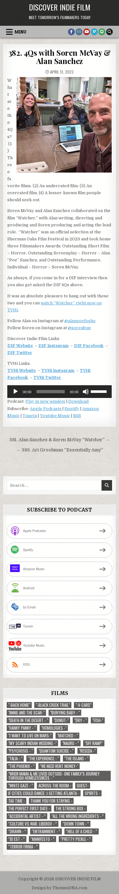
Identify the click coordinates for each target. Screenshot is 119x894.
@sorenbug (79, 327)
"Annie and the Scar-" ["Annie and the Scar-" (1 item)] (26, 713)
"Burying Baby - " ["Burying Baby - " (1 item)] (65, 713)
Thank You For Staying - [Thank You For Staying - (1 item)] (51, 801)
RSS (77, 415)
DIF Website (20, 345)
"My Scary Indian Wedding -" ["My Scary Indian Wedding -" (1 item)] (32, 743)
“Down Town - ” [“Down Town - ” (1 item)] (76, 824)
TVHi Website (21, 370)
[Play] (15, 391)
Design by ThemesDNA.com (59, 888)
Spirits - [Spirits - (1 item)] (92, 793)
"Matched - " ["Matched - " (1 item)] (67, 736)
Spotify (71, 408)
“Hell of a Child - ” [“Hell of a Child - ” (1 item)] (81, 831)
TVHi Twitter (47, 377)
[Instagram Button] (79, 32)
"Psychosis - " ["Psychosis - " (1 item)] (20, 751)
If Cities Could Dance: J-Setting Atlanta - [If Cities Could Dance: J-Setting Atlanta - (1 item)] (43, 793)
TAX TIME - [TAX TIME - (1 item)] (16, 801)
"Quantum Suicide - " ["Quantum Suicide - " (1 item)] (55, 751)
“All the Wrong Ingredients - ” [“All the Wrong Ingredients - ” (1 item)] (77, 816)
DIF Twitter (19, 352)
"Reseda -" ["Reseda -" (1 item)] (87, 751)
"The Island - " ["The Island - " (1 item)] (76, 759)
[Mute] (86, 391)
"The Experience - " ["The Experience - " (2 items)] (43, 759)
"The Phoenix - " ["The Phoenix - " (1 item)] (21, 766)
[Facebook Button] (71, 32)
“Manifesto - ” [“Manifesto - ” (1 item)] (42, 839)
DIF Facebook (88, 345)
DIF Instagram (53, 345)
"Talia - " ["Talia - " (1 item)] (15, 759)
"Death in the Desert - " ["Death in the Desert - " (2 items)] (28, 720)
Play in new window (45, 401)
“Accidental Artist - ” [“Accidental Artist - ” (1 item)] (27, 816)
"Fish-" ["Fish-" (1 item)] (97, 720)
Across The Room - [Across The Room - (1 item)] (54, 786)
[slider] (50, 391)
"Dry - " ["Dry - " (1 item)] (80, 720)
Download (78, 401)
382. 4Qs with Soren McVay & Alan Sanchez (59, 56)
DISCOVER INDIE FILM (59, 7)
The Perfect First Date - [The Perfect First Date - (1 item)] (29, 808)
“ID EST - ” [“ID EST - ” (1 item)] (16, 839)
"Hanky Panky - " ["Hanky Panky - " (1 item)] (22, 728)
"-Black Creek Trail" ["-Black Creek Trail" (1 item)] (53, 705)
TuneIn (30, 415)
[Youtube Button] (86, 32)
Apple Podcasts (46, 408)
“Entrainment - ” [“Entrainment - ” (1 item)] (46, 831)
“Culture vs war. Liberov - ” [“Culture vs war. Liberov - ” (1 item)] (32, 824)
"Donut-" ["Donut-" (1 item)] (61, 720)
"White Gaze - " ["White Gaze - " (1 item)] (20, 786)
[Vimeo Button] (94, 32)
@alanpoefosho (80, 320)
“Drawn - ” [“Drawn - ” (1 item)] (17, 831)
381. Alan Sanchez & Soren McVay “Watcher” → (59, 439)
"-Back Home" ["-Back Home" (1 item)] (19, 705)
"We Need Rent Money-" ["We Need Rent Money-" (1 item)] (59, 766)
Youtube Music (55, 415)
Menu (20, 31)
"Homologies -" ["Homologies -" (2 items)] (53, 728)
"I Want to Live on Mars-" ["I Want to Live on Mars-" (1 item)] (29, 736)
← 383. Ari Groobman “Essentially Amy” (59, 450)
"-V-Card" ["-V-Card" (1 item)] (83, 705)
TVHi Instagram (57, 370)
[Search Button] (109, 32)
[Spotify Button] (102, 32)
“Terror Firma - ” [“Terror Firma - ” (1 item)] (23, 847)
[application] (59, 391)
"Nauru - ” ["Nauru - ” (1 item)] (70, 743)
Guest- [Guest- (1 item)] (83, 786)
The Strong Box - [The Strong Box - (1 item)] (70, 808)
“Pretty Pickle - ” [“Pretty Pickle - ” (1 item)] (75, 839)
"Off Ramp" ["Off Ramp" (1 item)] (94, 743)
